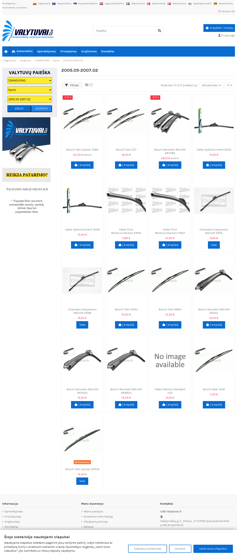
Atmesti (180, 548)
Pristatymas (9, 3)
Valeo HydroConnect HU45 (82, 229)
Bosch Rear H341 (214, 389)
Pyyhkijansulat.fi (200, 3)
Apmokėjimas (14, 511)
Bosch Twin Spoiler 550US (82, 469)
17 (229, 85)
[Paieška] (159, 30)
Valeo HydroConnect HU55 (214, 149)
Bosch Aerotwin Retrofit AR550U (82, 391)
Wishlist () (226, 11)
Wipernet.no (177, 3)
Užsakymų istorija (96, 521)
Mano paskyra (93, 511)
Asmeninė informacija (98, 516)
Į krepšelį (82, 165)
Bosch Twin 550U (126, 309)
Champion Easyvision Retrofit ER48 (82, 311)
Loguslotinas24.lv (112, 3)
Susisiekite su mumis (14, 7)
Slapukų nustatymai (147, 548)
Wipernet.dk (156, 3)
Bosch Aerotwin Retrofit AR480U (126, 391)
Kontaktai (11, 527)
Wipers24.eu (61, 3)
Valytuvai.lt (41, 3)
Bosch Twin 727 (126, 149)
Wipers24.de (223, 3)
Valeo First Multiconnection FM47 (170, 231)
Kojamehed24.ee (85, 3)
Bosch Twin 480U (170, 309)
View (214, 245)
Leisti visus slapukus (213, 548)
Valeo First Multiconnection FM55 (126, 231)
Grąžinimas (12, 521)
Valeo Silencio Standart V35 (170, 391)
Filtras (72, 85)
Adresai (89, 527)
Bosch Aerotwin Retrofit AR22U (214, 311)
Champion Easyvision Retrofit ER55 (214, 231)
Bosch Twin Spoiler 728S (82, 149)
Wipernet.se (135, 3)
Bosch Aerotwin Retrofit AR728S (170, 151)
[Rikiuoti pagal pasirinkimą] (212, 85)
